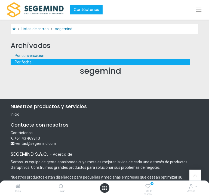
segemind (63, 29)
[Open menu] (104, 188)
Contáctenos (86, 9)
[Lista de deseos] (147, 187)
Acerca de (62, 154)
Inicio (15, 114)
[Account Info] (191, 187)
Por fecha (23, 62)
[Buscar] (61, 187)
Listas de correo (35, 29)
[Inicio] (18, 187)
